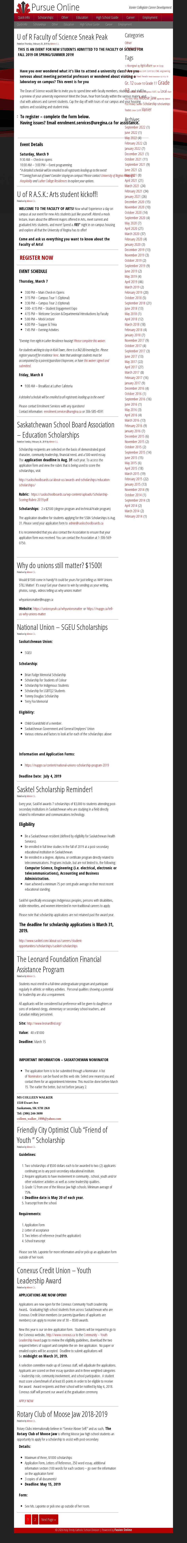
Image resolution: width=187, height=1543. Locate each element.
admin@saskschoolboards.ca (86, 523)
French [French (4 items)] (145, 76)
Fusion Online (123, 1530)
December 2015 (134, 436)
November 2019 (134, 255)
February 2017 (133, 377)
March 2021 (132, 185)
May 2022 (131, 137)
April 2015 (131, 468)
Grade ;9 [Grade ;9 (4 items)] (134, 91)
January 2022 (133, 148)
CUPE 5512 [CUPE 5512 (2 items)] (151, 71)
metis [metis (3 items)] (130, 98)
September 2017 (135, 351)
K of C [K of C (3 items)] (154, 91)
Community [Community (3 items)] (129, 71)
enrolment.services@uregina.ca (62, 411)
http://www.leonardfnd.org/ (44, 1023)
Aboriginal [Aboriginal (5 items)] (132, 66)
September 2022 (135, 127)
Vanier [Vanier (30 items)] (147, 109)
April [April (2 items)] (154, 66)
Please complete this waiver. (90, 340)
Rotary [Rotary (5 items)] (132, 104)
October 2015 (133, 446)
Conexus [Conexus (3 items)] (138, 71)
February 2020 (133, 239)
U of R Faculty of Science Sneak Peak (62, 37)
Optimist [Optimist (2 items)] (167, 98)
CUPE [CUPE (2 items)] (144, 71)
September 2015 (135, 452)
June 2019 (131, 271)
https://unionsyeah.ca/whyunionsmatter (57, 608)
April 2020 (131, 228)
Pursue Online (58, 7)
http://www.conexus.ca (60, 1334)
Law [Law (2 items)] (158, 91)
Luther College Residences (52, 180)
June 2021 (131, 169)
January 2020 (133, 244)
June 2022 (131, 132)
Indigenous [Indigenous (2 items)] (148, 91)
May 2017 (131, 361)
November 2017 (134, 340)
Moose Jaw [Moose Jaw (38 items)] (147, 97)
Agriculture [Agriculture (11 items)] (146, 65)
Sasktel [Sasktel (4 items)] (139, 104)
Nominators (35, 1076)
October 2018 (133, 297)
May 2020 (131, 223)
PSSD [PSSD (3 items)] (127, 104)
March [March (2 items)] (169, 91)
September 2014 (135, 500)
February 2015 (133, 478)
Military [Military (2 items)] (135, 98)
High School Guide (107, 17)
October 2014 (133, 494)
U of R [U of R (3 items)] (139, 110)
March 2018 (132, 324)
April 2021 (131, 180)
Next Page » (48, 1519)
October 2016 (133, 393)
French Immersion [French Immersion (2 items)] (154, 76)
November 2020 (134, 207)
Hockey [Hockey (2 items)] (141, 91)
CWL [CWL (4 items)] (157, 71)
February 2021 (133, 191)
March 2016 (132, 420)
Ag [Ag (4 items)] (139, 66)
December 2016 (134, 388)
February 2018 (133, 329)
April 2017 (131, 367)
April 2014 (131, 505)
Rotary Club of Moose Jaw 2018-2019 (62, 1414)
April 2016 (131, 414)
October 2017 (133, 345)
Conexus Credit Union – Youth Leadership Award (54, 1275)
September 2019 (135, 265)
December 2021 (134, 153)
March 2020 (132, 233)
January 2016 (133, 430)
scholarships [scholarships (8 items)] (163, 103)
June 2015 (131, 457)
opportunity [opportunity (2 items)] (160, 98)
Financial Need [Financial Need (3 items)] (135, 76)
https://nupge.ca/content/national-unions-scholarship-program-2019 (67, 765)
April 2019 (131, 281)
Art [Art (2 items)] (157, 66)
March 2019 (132, 287)
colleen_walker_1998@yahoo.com (39, 1118)
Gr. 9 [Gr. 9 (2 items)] (162, 76)
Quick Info (24, 17)
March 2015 (132, 473)
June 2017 (131, 356)
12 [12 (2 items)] (125, 66)
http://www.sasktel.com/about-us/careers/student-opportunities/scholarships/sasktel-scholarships (50, 943)
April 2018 (131, 319)
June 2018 (131, 308)
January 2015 (133, 484)
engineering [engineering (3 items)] (165, 71)
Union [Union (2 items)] (134, 110)
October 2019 (133, 260)
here (55, 355)
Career (131, 17)
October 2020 (133, 212)
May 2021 (131, 175)
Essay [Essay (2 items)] (126, 76)
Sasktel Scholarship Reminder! (55, 789)
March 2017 (132, 372)
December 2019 (134, 249)
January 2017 (133, 383)
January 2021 (133, 196)
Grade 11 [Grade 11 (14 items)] (151, 83)
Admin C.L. (54, 43)
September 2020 (135, 217)
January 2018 (133, 335)
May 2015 (131, 462)
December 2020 (134, 201)
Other (64, 17)
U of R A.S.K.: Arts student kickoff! (57, 194)
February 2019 (133, 292)
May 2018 (131, 313)
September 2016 (135, 398)
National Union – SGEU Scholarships (62, 627)
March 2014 (132, 510)
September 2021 (135, 164)
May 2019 (131, 276)
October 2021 (133, 159)
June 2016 (131, 404)
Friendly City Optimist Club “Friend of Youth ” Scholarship (62, 1135)
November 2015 (134, 441)
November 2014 (134, 489)
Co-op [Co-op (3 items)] (161, 66)
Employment (150, 17)
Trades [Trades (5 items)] (128, 110)
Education (82, 17)
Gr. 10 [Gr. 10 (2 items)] (166, 76)
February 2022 (133, 143)
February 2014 (133, 516)
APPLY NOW (26, 1400)
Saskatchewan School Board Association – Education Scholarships (66, 429)
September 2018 (135, 303)
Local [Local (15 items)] (164, 91)
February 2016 (133, 425)
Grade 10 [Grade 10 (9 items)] (139, 83)
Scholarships (45, 17)
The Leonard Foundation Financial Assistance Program (59, 964)
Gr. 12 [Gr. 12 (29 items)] (129, 83)
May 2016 (131, 409)
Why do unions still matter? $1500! (59, 565)
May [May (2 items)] (126, 98)
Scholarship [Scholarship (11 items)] (150, 103)
